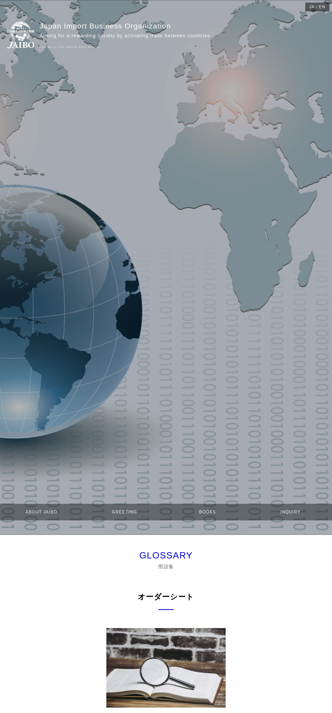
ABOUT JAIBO (41, 512)
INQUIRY (290, 512)
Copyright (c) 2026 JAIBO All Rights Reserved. (70, 47)
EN (322, 7)
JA (312, 7)
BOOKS (207, 512)
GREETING (124, 512)
